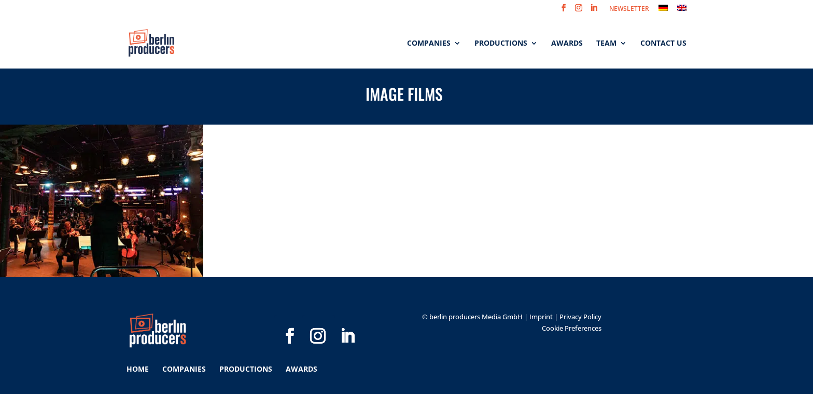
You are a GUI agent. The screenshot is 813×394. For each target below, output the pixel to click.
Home (138, 369)
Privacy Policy (580, 316)
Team (606, 43)
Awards (567, 43)
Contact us (663, 43)
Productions (500, 43)
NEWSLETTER (629, 9)
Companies (429, 43)
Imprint (541, 316)
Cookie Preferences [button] (571, 328)
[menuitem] (663, 11)
